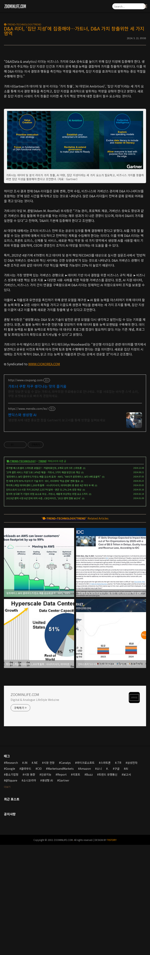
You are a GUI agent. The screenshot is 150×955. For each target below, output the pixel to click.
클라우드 (26, 879)
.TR (119, 873)
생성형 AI (47, 890)
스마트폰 (105, 873)
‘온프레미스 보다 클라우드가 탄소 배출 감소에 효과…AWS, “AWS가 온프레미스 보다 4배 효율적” (53, 586)
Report (62, 885)
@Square (11, 890)
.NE (35, 873)
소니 (99, 879)
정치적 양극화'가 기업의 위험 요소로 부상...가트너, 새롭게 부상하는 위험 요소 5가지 (47, 604)
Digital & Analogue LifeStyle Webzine (35, 810)
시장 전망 (49, 873)
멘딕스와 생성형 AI (22, 524)
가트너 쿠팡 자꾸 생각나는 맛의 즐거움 (37, 496)
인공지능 (46, 885)
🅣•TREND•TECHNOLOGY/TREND (22, 24)
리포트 (76, 885)
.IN (25, 873)
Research (12, 873)
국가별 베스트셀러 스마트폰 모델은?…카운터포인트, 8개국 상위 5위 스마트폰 (44, 578)
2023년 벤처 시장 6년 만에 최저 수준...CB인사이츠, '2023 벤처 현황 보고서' (43, 608)
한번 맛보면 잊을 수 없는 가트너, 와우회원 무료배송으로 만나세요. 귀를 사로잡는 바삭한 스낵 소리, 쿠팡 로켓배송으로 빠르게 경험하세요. (73, 503)
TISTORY (112, 950)
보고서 (127, 885)
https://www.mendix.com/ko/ (28, 518)
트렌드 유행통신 (108, 885)
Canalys (66, 873)
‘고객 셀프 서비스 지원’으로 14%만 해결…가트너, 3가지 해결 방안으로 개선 (43, 582)
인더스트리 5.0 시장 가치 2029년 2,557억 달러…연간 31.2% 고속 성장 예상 (43, 599)
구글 (117, 879)
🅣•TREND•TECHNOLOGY (21, 571)
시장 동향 (29, 885)
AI (126, 879)
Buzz (89, 885)
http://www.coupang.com (25, 490)
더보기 (7, 897)
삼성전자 (132, 873)
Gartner (64, 890)
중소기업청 (12, 885)
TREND (42, 571)
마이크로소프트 (86, 873)
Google (10, 879)
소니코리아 (29, 890)
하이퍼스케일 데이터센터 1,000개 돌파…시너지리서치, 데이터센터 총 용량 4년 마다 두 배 (50, 595)
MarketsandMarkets (61, 879)
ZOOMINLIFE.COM (25, 804)
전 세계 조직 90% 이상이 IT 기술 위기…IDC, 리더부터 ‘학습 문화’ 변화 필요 (43, 591)
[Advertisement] (75, 82)
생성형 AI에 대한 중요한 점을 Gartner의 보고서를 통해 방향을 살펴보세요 (57, 530)
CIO (39, 879)
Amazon (85, 879)
